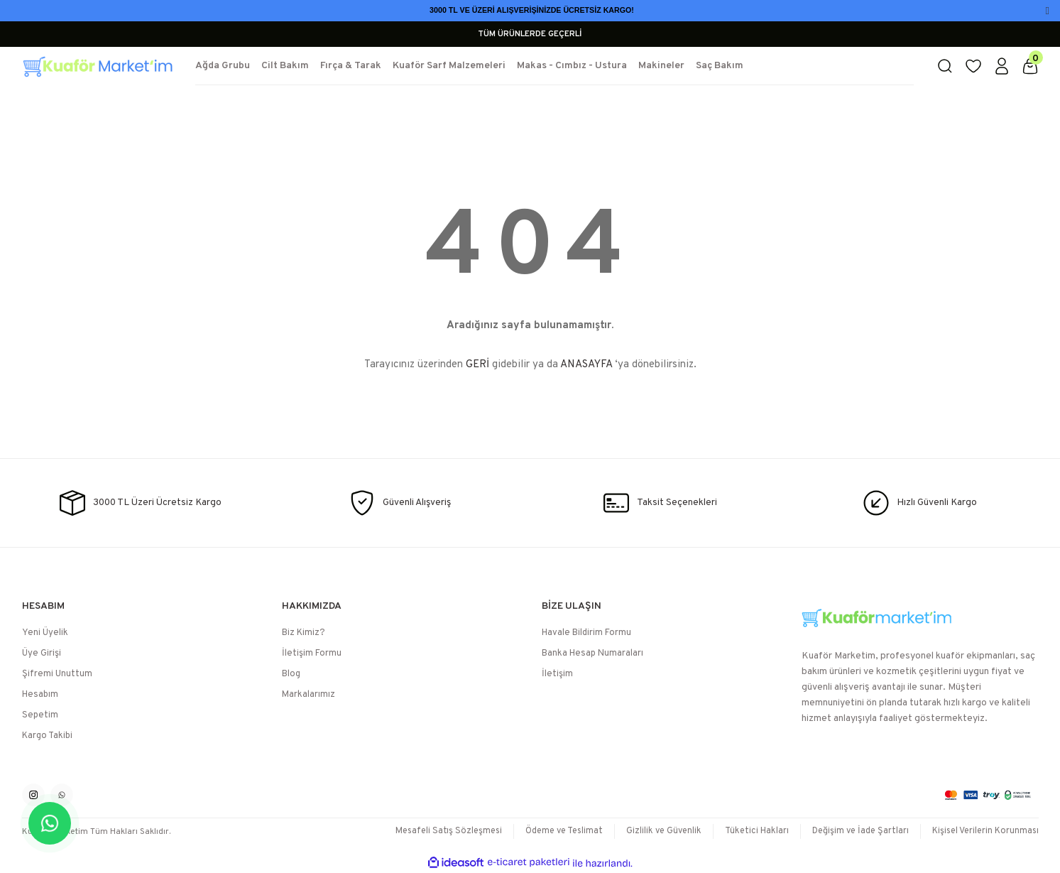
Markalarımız (308, 694)
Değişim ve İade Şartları (855, 831)
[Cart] (1030, 66)
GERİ (477, 365)
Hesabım (40, 694)
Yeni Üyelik (45, 633)
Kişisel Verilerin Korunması (984, 831)
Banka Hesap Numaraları (592, 653)
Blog (291, 674)
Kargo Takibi (47, 736)
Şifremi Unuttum (57, 674)
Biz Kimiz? (303, 633)
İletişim (557, 674)
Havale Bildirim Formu (586, 633)
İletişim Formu (312, 653)
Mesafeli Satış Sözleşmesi (431, 831)
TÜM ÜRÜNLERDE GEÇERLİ (530, 34)
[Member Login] (1001, 66)
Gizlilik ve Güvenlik (655, 831)
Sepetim (40, 715)
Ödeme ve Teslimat (551, 831)
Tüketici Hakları (749, 831)
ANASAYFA (586, 365)
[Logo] (97, 66)
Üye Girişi (41, 653)
